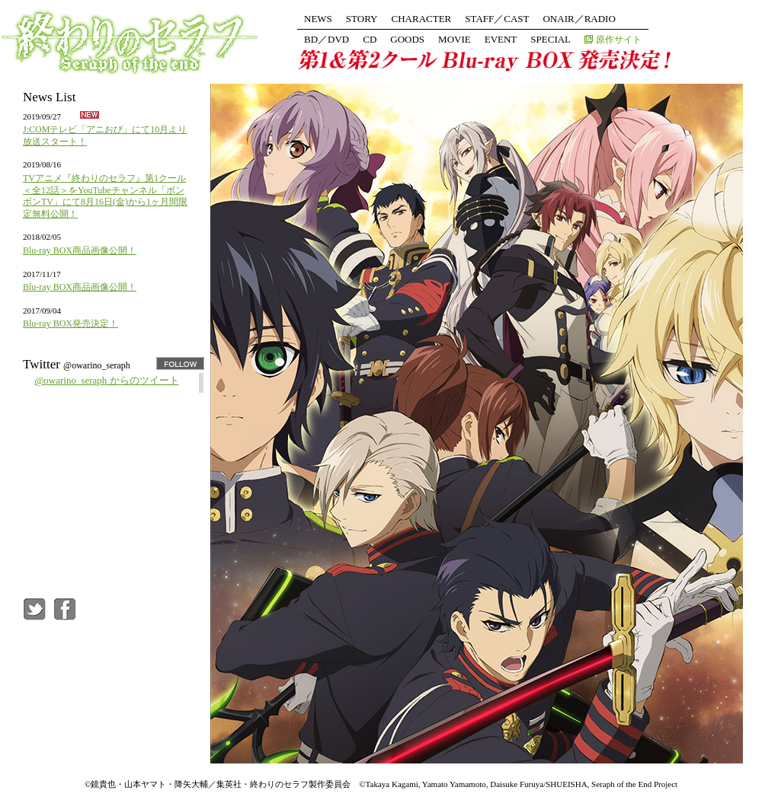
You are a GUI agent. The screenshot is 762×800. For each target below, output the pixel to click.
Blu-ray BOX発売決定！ (70, 323)
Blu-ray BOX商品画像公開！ (79, 250)
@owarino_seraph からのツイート (106, 380)
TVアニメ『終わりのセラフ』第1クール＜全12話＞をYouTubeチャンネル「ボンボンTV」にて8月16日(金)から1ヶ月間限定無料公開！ (105, 196)
